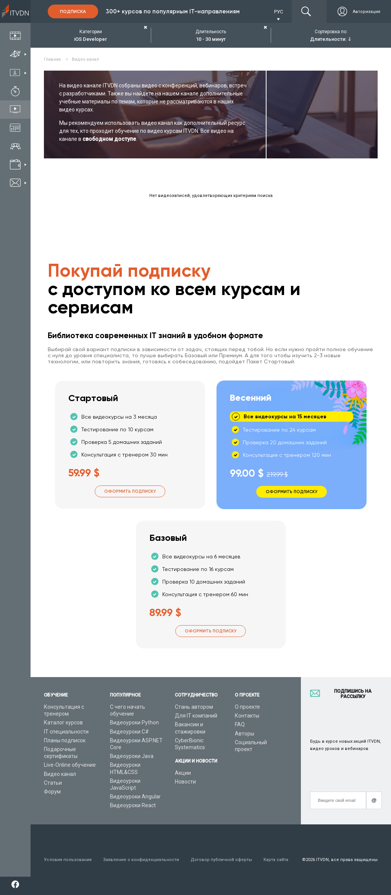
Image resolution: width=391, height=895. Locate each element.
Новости (185, 782)
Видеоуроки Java (131, 756)
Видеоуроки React (133, 805)
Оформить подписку (130, 491)
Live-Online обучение (70, 765)
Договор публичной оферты (221, 859)
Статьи (53, 783)
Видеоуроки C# (129, 732)
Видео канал (60, 774)
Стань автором (194, 707)
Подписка (73, 11)
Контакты (247, 716)
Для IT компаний (196, 716)
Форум (52, 792)
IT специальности (66, 732)
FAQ (240, 724)
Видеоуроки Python (134, 722)
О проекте (247, 707)
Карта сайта (275, 859)
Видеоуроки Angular (135, 796)
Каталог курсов (63, 722)
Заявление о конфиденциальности (141, 859)
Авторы (244, 734)
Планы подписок (65, 740)
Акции (183, 773)
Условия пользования (68, 859)
